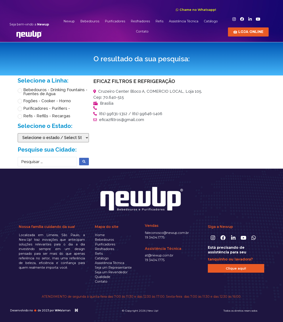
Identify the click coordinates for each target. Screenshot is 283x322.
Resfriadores (140, 21)
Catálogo (211, 21)
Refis (159, 21)
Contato (142, 31)
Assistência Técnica (183, 21)
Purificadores (115, 21)
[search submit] (84, 161)
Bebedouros (89, 21)
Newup (69, 21)
